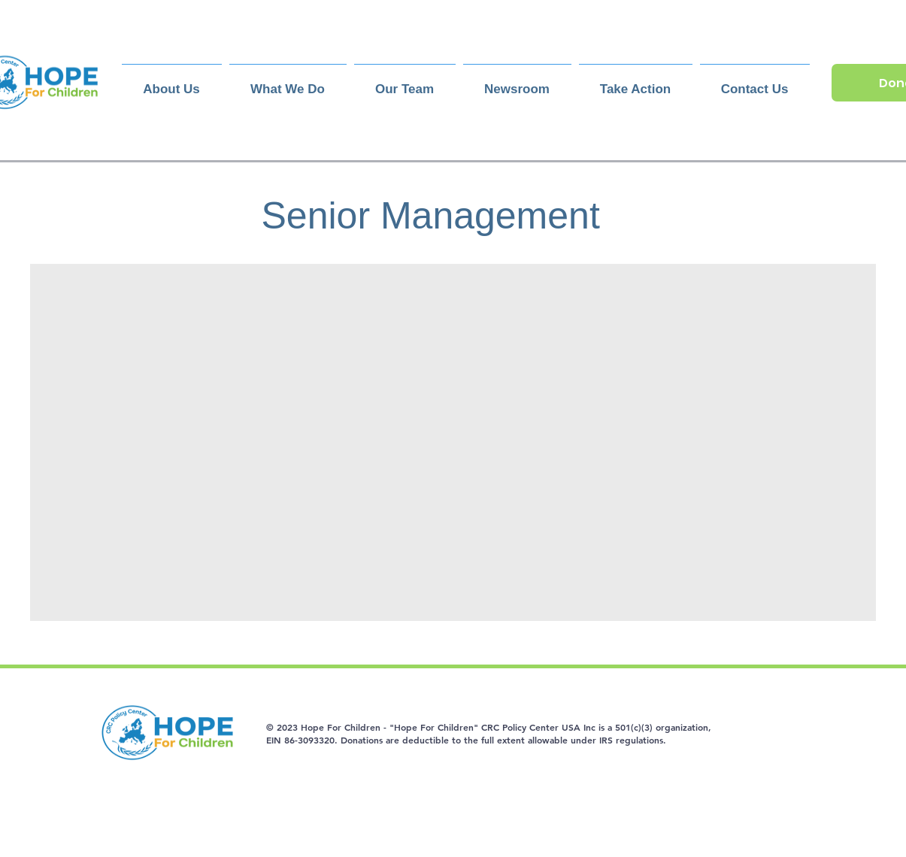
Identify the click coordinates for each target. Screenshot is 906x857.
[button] (404, 82)
